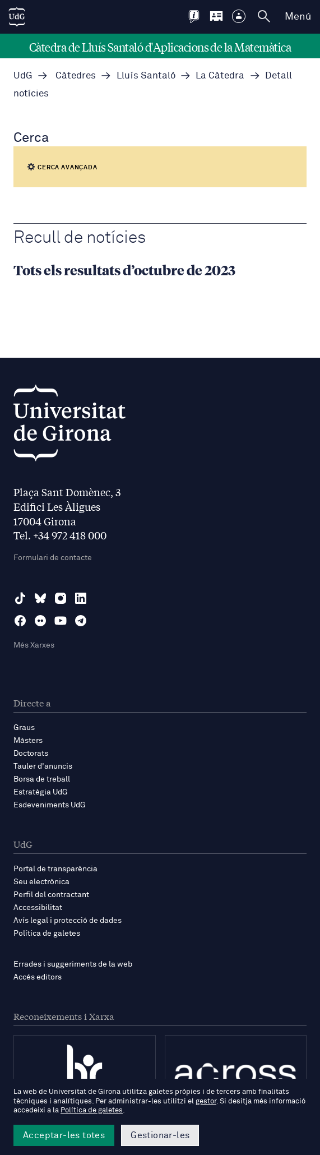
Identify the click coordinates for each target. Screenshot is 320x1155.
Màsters (28, 741)
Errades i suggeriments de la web (72, 964)
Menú (298, 17)
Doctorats (30, 753)
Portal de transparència (55, 869)
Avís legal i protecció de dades (67, 921)
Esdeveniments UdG (49, 805)
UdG (23, 76)
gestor (206, 1101)
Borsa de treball (41, 779)
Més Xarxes (33, 645)
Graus (24, 728)
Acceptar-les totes (64, 1135)
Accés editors (37, 977)
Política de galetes (46, 933)
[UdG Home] (17, 17)
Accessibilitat (37, 908)
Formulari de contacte (52, 558)
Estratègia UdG (40, 792)
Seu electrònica (41, 882)
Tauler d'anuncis (42, 766)
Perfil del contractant (51, 895)
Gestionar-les (160, 1135)
